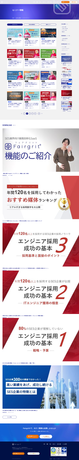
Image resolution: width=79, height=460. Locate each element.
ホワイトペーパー (65, 50)
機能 (46, 443)
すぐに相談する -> (34, 452)
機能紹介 (63, 31)
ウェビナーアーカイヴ (65, 48)
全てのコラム (14, 24)
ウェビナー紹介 (64, 30)
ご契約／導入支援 (65, 28)
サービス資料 (64, 46)
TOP (13, 17)
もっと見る (9, 416)
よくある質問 (64, 443)
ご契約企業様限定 (31, 24)
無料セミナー (48, 24)
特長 (43, 443)
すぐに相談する (46, 436)
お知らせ (53, 443)
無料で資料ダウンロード (32, 436)
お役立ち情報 (18, 17)
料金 (49, 443)
